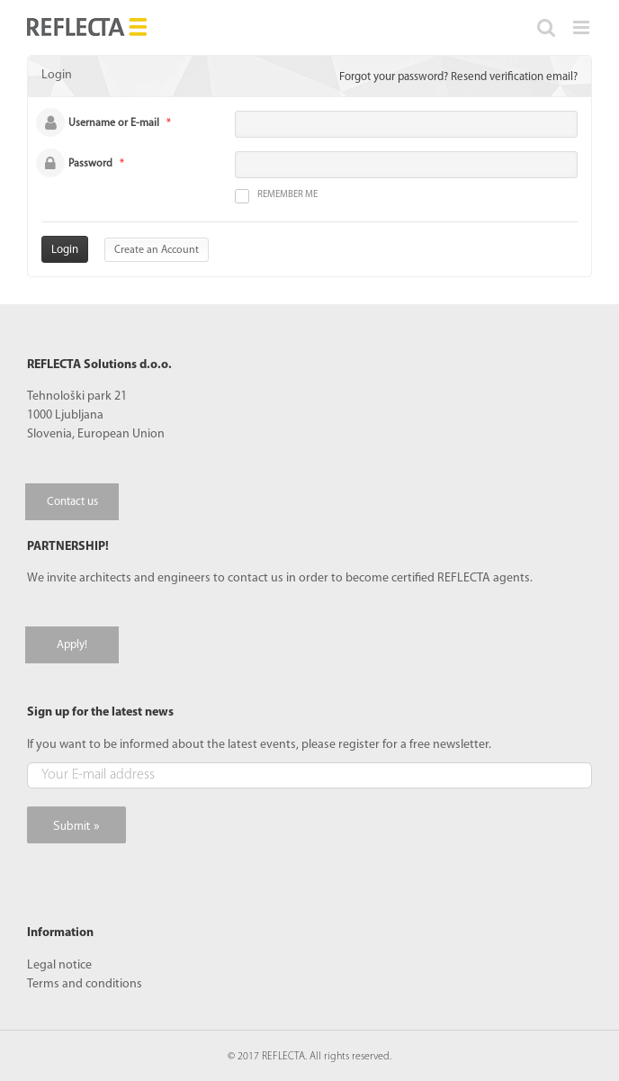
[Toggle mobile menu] (582, 27)
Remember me (276, 196)
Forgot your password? (393, 77)
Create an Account (156, 250)
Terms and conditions (84, 984)
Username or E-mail (113, 123)
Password (90, 163)
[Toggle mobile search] (546, 27)
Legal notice (59, 965)
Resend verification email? (514, 77)
